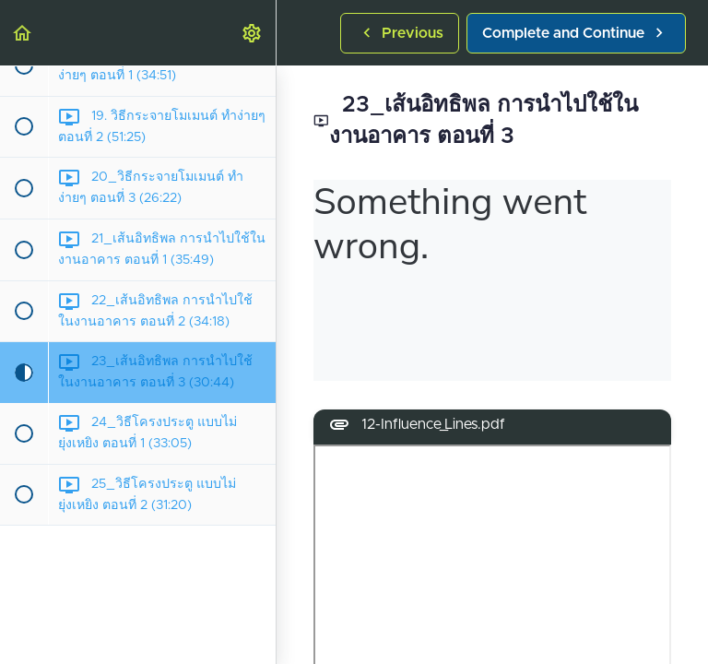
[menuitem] (253, 32)
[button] (23, 32)
